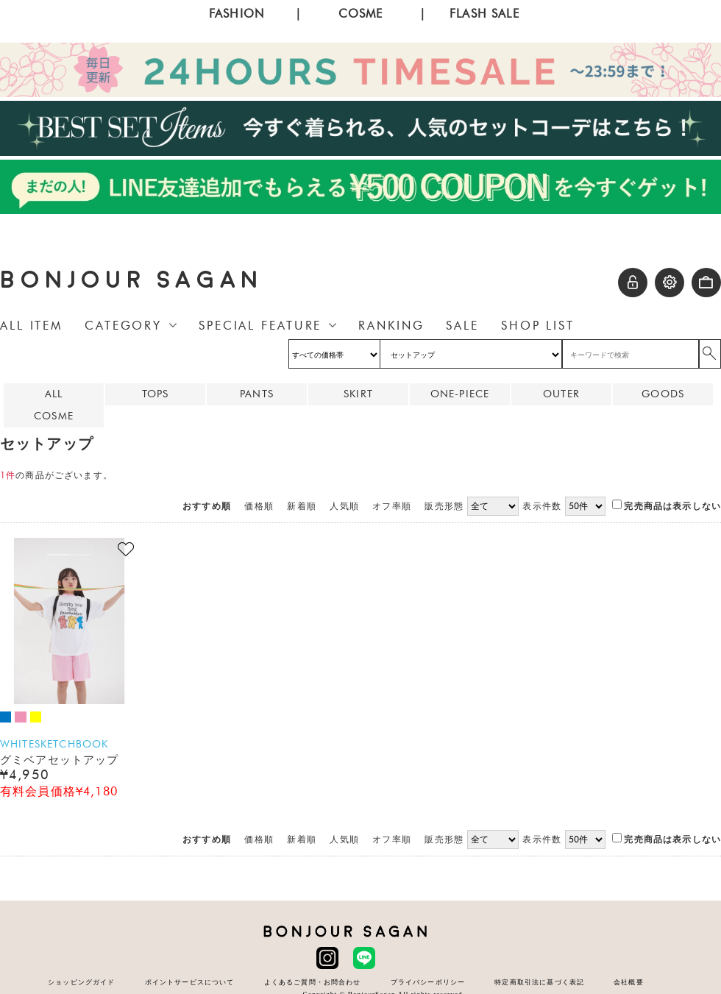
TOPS (155, 394)
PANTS (257, 394)
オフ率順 (391, 506)
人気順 (344, 506)
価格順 (258, 506)
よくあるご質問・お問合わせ (312, 982)
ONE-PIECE (459, 394)
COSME (360, 14)
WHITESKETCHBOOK (54, 744)
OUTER (561, 394)
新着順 (301, 506)
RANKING (391, 326)
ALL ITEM (31, 326)
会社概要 (629, 982)
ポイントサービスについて (190, 982)
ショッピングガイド (81, 982)
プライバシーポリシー (428, 982)
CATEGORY (123, 326)
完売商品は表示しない (666, 506)
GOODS (663, 394)
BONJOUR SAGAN (131, 280)
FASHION (236, 14)
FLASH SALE (484, 14)
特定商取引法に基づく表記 (539, 982)
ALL (54, 394)
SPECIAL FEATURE (260, 326)
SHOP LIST (538, 326)
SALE (462, 326)
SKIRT (358, 394)
